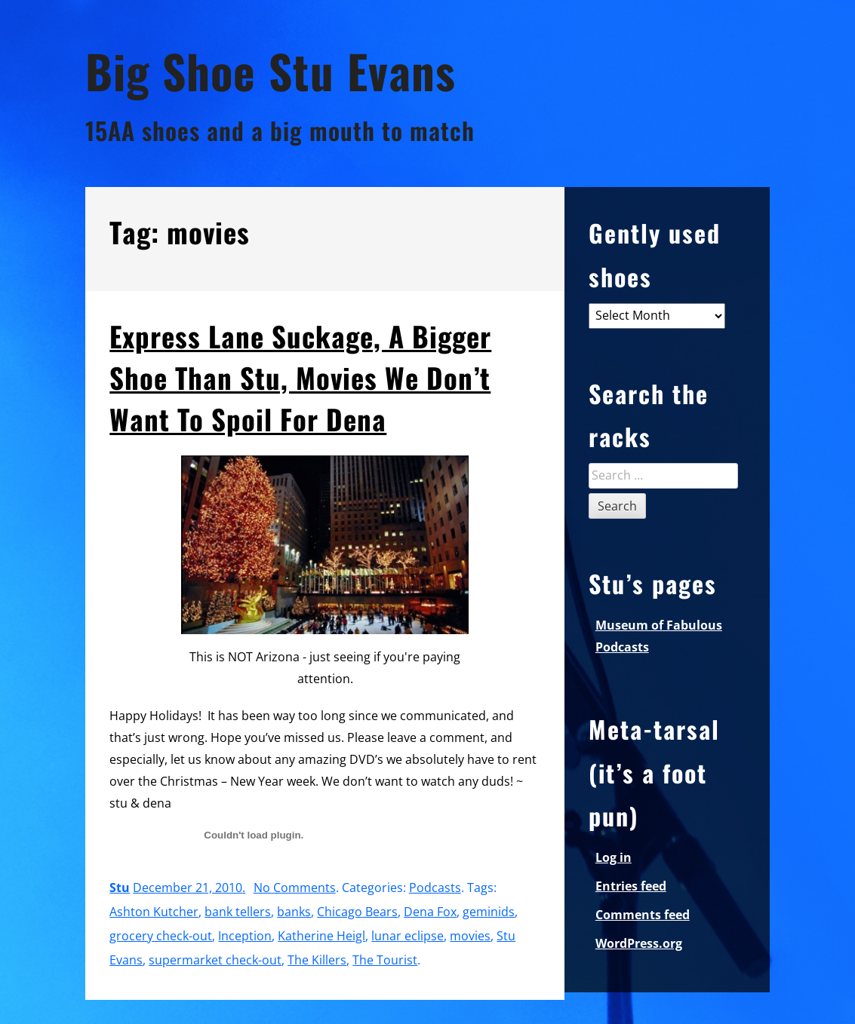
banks (294, 911)
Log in (613, 857)
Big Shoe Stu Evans (270, 70)
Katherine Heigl (321, 935)
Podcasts (435, 887)
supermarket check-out (215, 960)
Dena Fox (430, 911)
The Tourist (384, 960)
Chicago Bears (357, 911)
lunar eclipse (407, 935)
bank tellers (238, 911)
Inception (245, 935)
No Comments (295, 887)
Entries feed (630, 886)
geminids (489, 911)
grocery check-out (160, 935)
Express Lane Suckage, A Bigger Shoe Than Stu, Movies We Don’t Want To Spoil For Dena (300, 377)
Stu (119, 887)
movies (470, 935)
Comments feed (642, 914)
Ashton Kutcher (153, 911)
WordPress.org (638, 943)
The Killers (317, 960)
